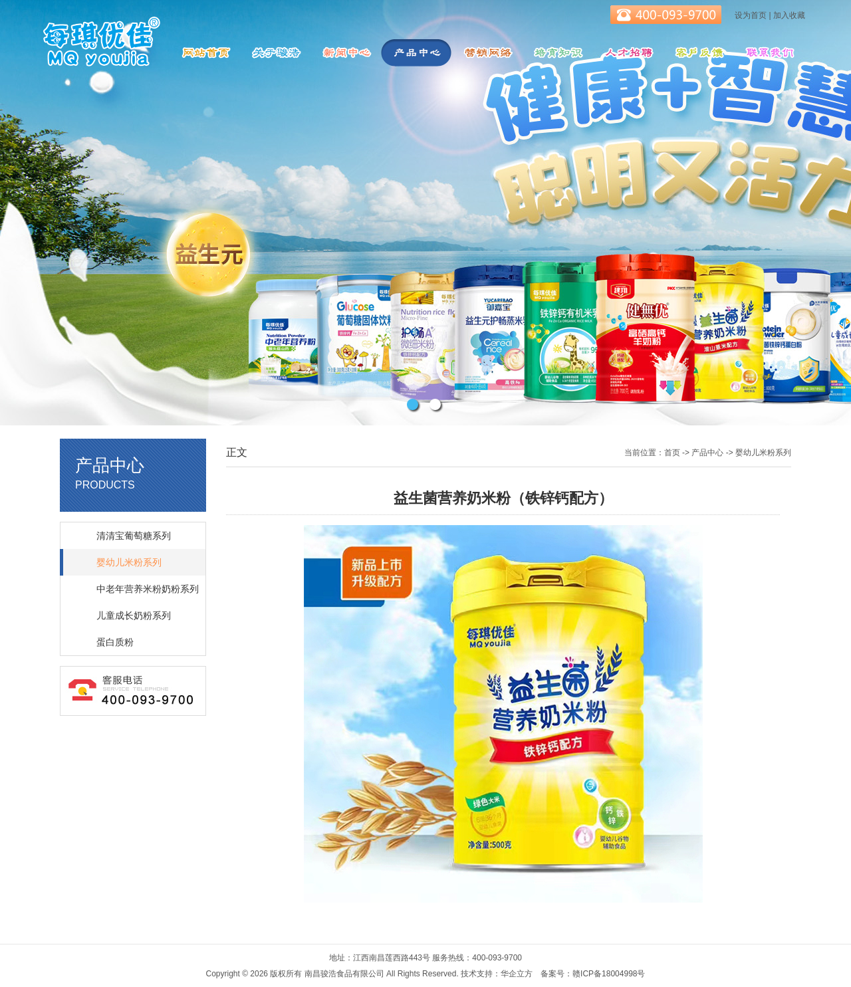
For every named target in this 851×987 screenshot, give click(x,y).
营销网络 (486, 52)
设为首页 (751, 15)
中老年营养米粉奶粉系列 (147, 589)
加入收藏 (789, 15)
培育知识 (557, 52)
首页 (672, 452)
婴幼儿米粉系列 (129, 562)
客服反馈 (698, 52)
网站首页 (205, 52)
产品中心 (416, 52)
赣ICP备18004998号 (608, 973)
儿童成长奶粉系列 (133, 615)
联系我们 (768, 52)
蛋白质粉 (115, 642)
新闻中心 (345, 52)
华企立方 (517, 973)
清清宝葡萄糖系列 (133, 535)
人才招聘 (627, 52)
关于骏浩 (275, 52)
